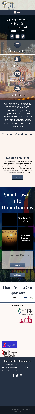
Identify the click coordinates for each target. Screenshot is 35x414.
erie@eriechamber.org (13, 371)
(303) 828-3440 (11, 364)
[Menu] (17, 12)
